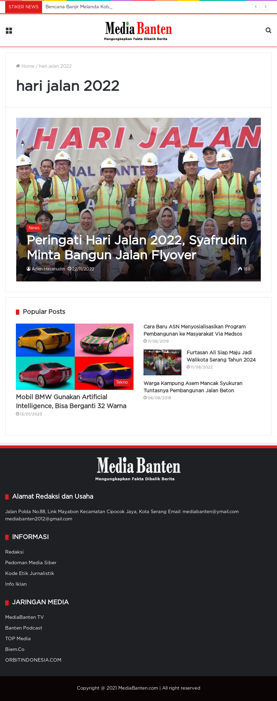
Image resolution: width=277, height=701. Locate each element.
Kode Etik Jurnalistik (29, 574)
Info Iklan (16, 584)
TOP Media (18, 639)
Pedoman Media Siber (31, 563)
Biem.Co (14, 649)
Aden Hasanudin (48, 269)
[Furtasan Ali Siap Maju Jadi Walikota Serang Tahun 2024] (162, 362)
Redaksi (14, 552)
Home (25, 66)
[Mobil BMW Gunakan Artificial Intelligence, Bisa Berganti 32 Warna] (74, 357)
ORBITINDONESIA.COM (33, 660)
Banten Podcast (23, 628)
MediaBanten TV (24, 617)
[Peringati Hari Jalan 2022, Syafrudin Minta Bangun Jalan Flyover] (138, 199)
